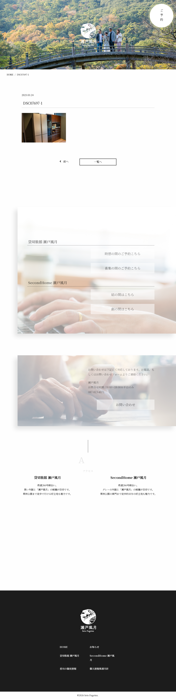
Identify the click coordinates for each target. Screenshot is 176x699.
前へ (64, 161)
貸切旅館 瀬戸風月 (69, 655)
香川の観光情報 (68, 668)
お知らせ (94, 647)
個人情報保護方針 (99, 668)
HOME (10, 74)
